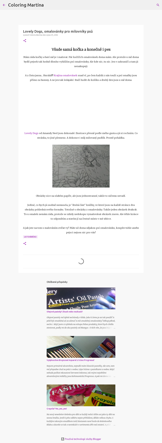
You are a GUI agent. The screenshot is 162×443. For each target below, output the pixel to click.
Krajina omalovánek (65, 75)
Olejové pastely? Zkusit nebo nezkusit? (65, 312)
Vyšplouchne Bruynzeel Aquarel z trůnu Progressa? (70, 360)
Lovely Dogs (31, 133)
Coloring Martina (26, 4)
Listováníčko (30, 237)
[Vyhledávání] (48, 5)
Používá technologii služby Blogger (81, 439)
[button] (24, 41)
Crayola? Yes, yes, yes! (57, 409)
